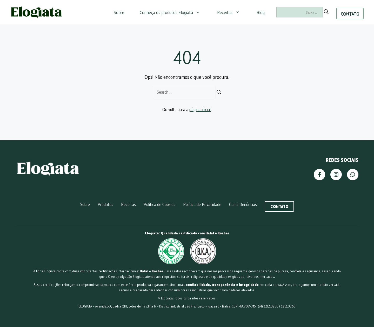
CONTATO (350, 13)
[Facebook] (319, 174)
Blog (261, 12)
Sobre (119, 12)
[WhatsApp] (352, 174)
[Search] (326, 12)
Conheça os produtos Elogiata (172, 12)
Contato (279, 206)
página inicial (200, 109)
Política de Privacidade (202, 204)
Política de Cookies (159, 204)
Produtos (105, 204)
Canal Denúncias (243, 204)
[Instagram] (336, 174)
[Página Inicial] (48, 175)
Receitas (231, 12)
